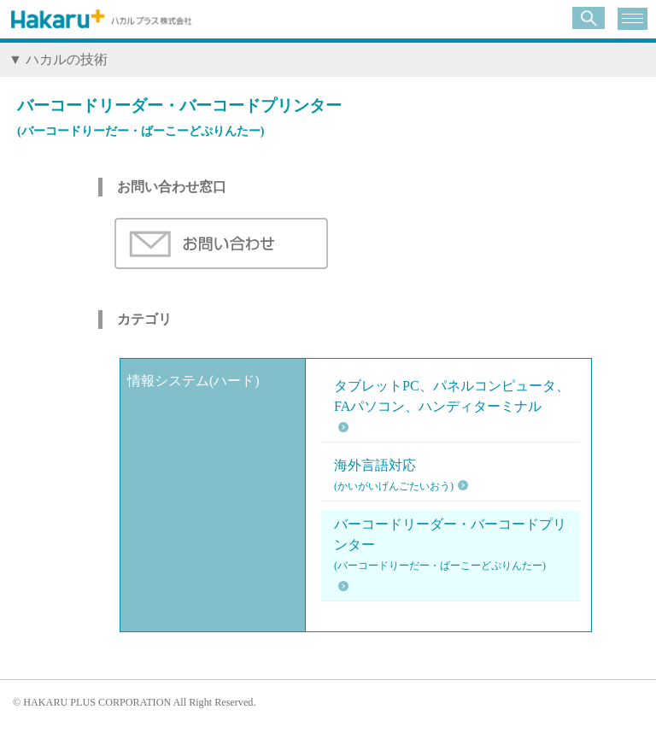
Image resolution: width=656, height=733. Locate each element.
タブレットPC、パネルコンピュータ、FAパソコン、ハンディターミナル (452, 395)
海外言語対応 (394, 477)
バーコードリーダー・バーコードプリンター (455, 546)
